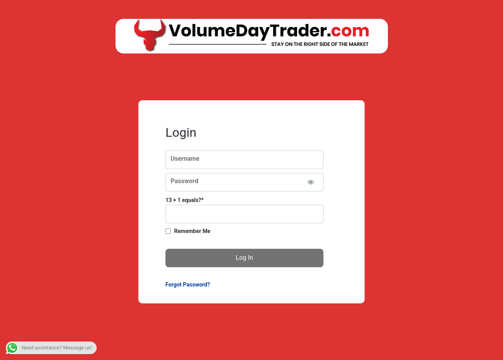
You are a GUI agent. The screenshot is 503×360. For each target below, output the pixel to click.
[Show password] (310, 182)
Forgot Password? (187, 284)
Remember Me (192, 231)
